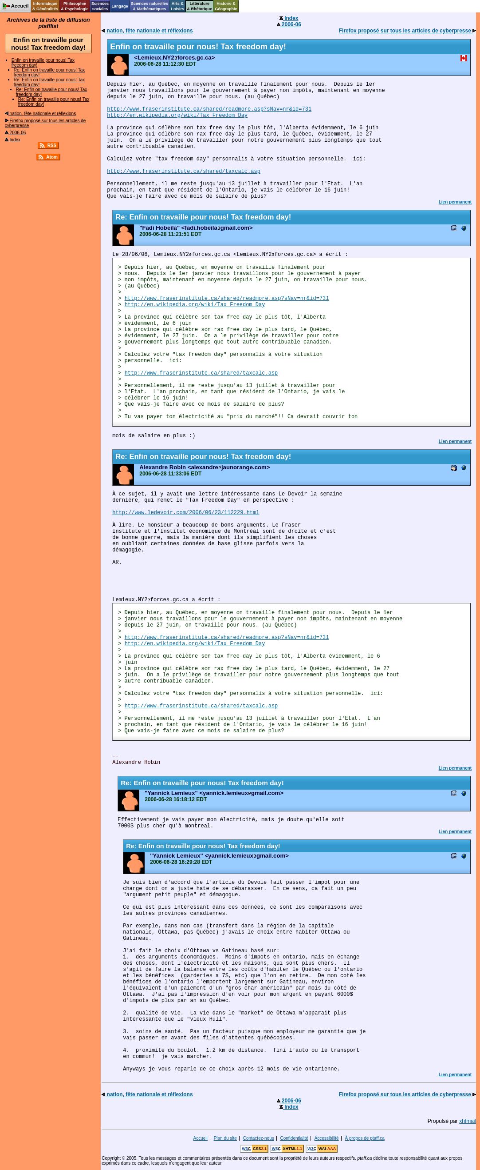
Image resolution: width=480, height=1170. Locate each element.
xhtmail (467, 1121)
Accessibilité (327, 1138)
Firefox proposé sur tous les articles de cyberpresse (407, 31)
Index (12, 139)
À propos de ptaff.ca (364, 1138)
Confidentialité (294, 1138)
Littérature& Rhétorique (199, 6)
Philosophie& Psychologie (74, 6)
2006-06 (15, 132)
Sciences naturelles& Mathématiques (149, 6)
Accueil (200, 1138)
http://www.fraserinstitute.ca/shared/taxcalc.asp (183, 171)
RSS (52, 145)
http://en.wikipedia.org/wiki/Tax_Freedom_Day (177, 115)
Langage (119, 6)
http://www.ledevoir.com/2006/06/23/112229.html (185, 513)
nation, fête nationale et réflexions (40, 113)
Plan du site (225, 1138)
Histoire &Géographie (226, 6)
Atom (52, 157)
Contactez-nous (258, 1138)
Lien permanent (455, 202)
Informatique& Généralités (45, 6)
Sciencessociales (100, 6)
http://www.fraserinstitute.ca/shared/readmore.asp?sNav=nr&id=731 (209, 109)
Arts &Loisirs (178, 6)
